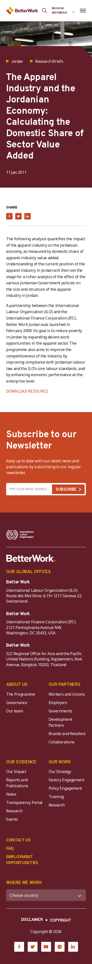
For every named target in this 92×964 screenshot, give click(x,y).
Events (12, 819)
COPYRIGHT (60, 920)
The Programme (20, 694)
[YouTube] (46, 947)
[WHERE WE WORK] (46, 895)
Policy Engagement (66, 788)
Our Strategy (60, 771)
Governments (60, 711)
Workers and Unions (67, 694)
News (11, 794)
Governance (16, 702)
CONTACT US (18, 840)
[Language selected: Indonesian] (63, 10)
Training (56, 796)
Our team (14, 711)
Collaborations (62, 742)
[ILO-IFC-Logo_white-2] (20, 535)
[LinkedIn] (73, 947)
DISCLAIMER (32, 919)
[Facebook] (19, 947)
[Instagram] (60, 947)
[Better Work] (31, 558)
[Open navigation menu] (83, 11)
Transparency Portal (24, 802)
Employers (58, 702)
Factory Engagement (66, 780)
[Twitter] (33, 947)
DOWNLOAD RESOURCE (27, 391)
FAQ (10, 848)
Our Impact (16, 771)
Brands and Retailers (67, 733)
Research (14, 811)
